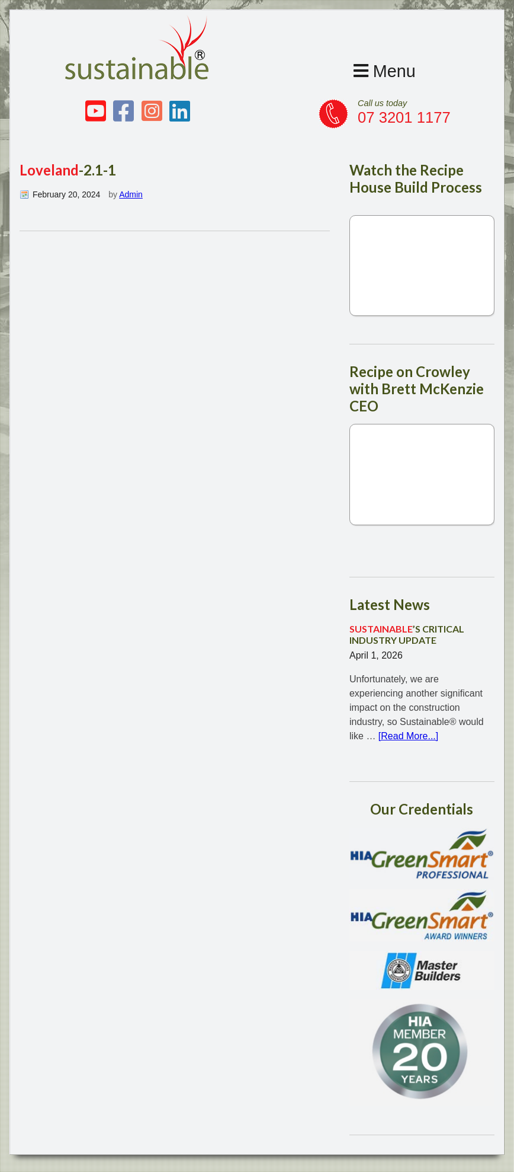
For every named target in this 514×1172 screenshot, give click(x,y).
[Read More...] (408, 736)
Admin (131, 194)
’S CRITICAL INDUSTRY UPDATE (406, 634)
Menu (385, 71)
